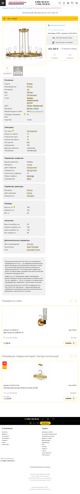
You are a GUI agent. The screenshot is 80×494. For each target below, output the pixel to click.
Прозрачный (38, 106)
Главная (5, 8)
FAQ (43, 444)
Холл (29, 247)
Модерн (30, 98)
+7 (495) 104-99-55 (42, 4)
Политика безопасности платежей (40, 467)
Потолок (30, 244)
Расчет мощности (36, 111)
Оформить (45, 423)
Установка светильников (49, 434)
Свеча (38, 250)
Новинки (4, 440)
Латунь (29, 106)
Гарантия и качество (48, 436)
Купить (70, 343)
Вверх (29, 179)
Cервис (45, 428)
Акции (4, 442)
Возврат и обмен (47, 438)
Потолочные (27, 8)
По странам (5, 436)
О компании (7, 428)
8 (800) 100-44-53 (42, 2)
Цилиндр (30, 176)
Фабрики (4, 434)
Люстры (19, 8)
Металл (30, 109)
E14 (28, 142)
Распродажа (5, 438)
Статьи (44, 451)
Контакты (5, 432)
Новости (44, 448)
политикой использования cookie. (40, 480)
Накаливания (32, 131)
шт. (32, 423)
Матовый (30, 196)
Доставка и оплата (47, 432)
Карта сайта (5, 444)
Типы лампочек (46, 453)
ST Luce (29, 87)
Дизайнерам (45, 442)
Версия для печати (58, 25)
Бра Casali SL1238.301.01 (14, 332)
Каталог (12, 8)
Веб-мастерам (46, 440)
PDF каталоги (46, 455)
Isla (28, 89)
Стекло (36, 109)
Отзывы (44, 446)
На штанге (31, 250)
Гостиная (34, 247)
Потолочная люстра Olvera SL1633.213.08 (21, 388)
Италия (29, 84)
